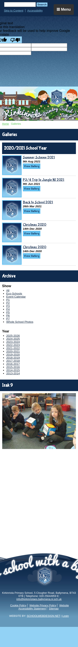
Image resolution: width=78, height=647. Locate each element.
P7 (8, 318)
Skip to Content (13, 10)
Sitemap (54, 608)
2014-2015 (13, 370)
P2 (8, 303)
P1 (8, 299)
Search (42, 4)
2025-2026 (13, 335)
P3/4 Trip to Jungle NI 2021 (43, 180)
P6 (8, 315)
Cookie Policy (18, 605)
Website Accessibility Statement (43, 607)
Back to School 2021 (38, 202)
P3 (8, 306)
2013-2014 (13, 373)
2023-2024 (13, 342)
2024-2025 (13, 338)
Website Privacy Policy (42, 605)
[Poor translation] (15, 39)
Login (65, 615)
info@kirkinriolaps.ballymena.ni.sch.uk (39, 599)
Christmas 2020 (34, 225)
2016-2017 (13, 364)
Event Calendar (16, 296)
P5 (8, 312)
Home (5, 123)
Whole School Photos (19, 321)
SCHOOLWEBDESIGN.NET (43, 615)
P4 (8, 309)
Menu (64, 9)
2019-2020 (13, 354)
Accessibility (35, 10)
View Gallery (31, 166)
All (7, 290)
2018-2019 (13, 357)
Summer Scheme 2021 (39, 157)
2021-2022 (13, 348)
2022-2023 (13, 345)
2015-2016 (13, 367)
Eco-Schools (14, 293)
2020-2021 (13, 351)
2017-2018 (13, 360)
